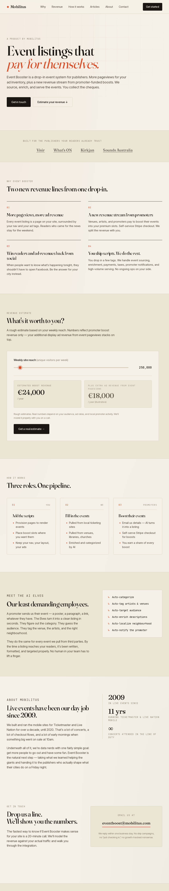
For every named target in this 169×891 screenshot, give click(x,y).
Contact (123, 6)
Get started (152, 6)
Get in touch (18, 102)
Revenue (57, 6)
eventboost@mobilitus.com (126, 823)
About (109, 6)
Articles (95, 6)
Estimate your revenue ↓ (52, 102)
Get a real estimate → (31, 429)
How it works (76, 6)
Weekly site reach (41, 360)
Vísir (41, 150)
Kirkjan (87, 150)
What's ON (63, 150)
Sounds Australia (118, 150)
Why (43, 6)
